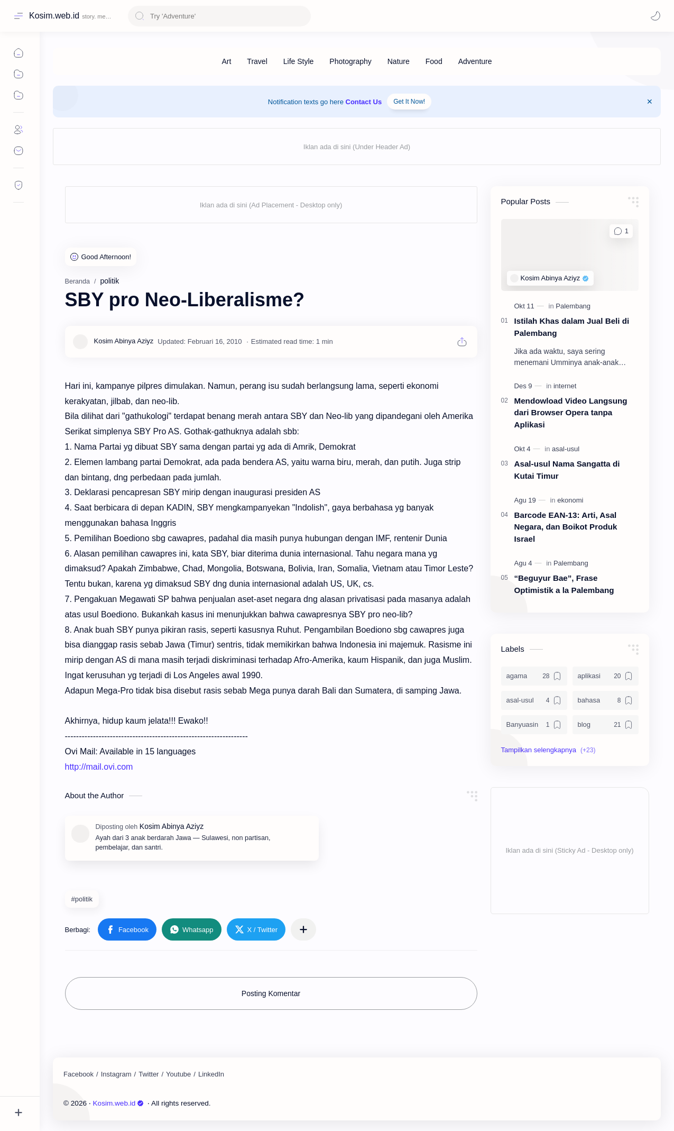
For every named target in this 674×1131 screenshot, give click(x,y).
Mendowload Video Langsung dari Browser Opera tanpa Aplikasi (570, 413)
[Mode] (655, 16)
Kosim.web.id (54, 15)
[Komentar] (621, 231)
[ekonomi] (570, 500)
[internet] (564, 385)
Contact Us (364, 102)
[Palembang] (573, 306)
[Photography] (350, 61)
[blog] (606, 724)
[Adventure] (475, 61)
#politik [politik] (82, 899)
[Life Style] (298, 61)
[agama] (534, 676)
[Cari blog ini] (219, 16)
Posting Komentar (271, 993)
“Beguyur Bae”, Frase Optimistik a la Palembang (564, 584)
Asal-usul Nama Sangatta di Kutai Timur (567, 469)
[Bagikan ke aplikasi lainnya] (303, 929)
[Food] (434, 61)
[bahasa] (606, 700)
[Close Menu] (650, 101)
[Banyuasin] (534, 724)
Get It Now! (409, 101)
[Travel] (257, 61)
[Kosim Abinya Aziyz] (124, 341)
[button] (127, 929)
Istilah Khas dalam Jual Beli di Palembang (572, 327)
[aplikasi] (606, 676)
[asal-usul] (565, 448)
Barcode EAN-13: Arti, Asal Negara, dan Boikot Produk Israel (565, 527)
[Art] (226, 61)
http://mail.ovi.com (99, 766)
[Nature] (398, 61)
